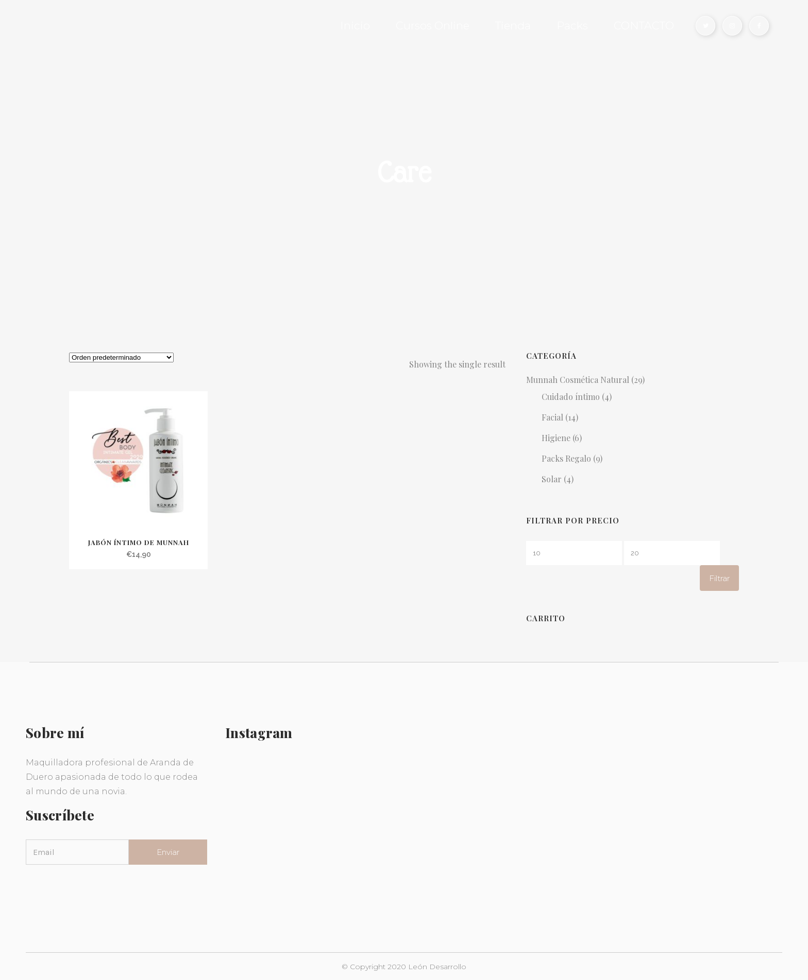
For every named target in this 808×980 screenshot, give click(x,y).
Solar (552, 479)
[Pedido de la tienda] (121, 357)
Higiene (556, 437)
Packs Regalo (566, 458)
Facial (552, 417)
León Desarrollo (437, 966)
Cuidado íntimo (571, 396)
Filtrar (719, 578)
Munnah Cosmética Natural (577, 379)
